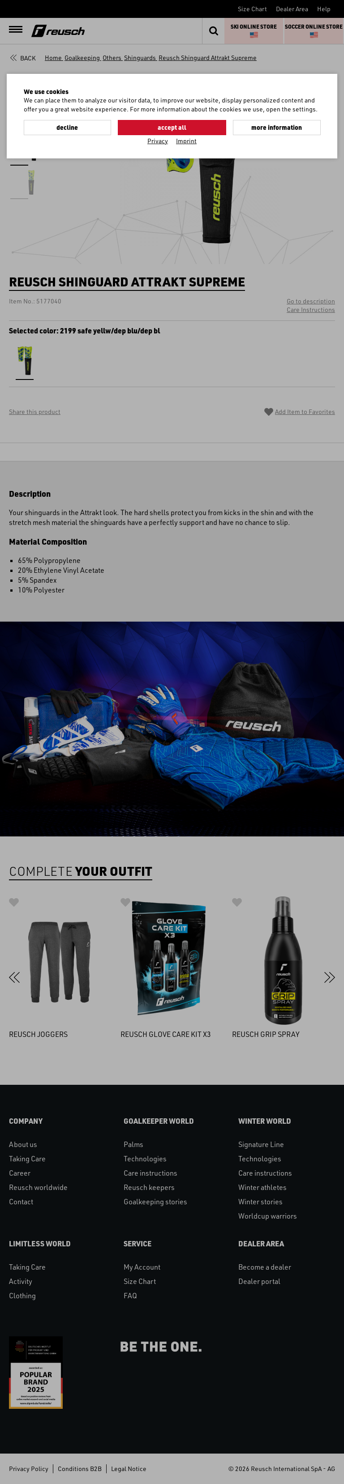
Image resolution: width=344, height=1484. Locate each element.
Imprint (186, 140)
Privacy (157, 140)
